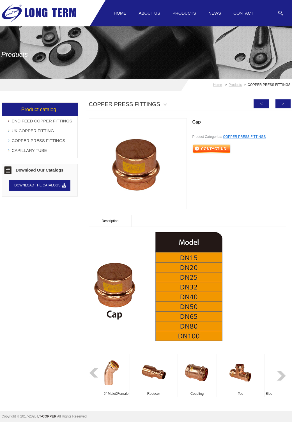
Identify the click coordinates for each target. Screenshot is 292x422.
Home (120, 13)
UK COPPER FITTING (33, 130)
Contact (243, 13)
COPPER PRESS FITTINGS (38, 140)
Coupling (198, 394)
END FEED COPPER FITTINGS (42, 120)
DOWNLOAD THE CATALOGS (37, 185)
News (214, 13)
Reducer (154, 394)
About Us (149, 13)
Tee (241, 394)
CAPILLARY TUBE (29, 150)
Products (184, 13)
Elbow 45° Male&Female (111, 394)
